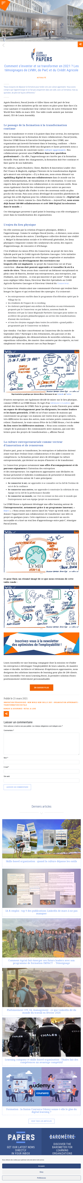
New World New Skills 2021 (40, 702)
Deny (41, 1172)
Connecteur (63, 283)
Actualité (41, 78)
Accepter (41, 1166)
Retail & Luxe (30, 709)
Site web (7, 776)
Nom (6, 758)
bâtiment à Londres (60, 403)
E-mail (6, 767)
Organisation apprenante (66, 702)
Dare (6, 510)
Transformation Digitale (15, 705)
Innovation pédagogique (15, 702)
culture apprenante (55, 150)
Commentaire (9, 730)
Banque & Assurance (13, 709)
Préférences (41, 1178)
